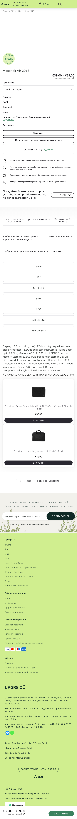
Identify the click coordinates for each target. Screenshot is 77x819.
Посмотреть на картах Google (38, 769)
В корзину (61, 813)
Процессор (8, 82)
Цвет (5, 112)
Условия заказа (12, 629)
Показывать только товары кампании (38, 140)
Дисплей (7, 107)
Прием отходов (12, 638)
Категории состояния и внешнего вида (24, 643)
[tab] (15, 222)
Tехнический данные (62, 220)
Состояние (8, 125)
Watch (8, 558)
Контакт (9, 598)
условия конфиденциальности (35, 524)
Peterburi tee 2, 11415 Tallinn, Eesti (29, 743)
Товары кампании (14, 572)
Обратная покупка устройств (19, 576)
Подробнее (48, 149)
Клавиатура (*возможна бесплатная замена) (26, 117)
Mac (14, 11)
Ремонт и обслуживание (16, 585)
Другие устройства (14, 563)
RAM (5, 102)
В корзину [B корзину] (38, 420)
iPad (7, 549)
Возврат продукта (14, 624)
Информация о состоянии (14, 220)
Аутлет (8, 581)
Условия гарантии (14, 633)
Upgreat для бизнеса (15, 607)
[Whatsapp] (12, 733)
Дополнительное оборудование (20, 567)
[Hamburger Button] (73, 4)
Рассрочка (10, 663)
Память (7, 97)
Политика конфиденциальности (20, 667)
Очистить (38, 132)
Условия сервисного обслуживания (22, 672)
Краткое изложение (38, 219)
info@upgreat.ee (23, 757)
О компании (11, 603)
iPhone (8, 544)
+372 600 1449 (22, 6)
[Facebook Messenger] (7, 733)
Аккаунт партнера (14, 612)
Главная (6, 11)
